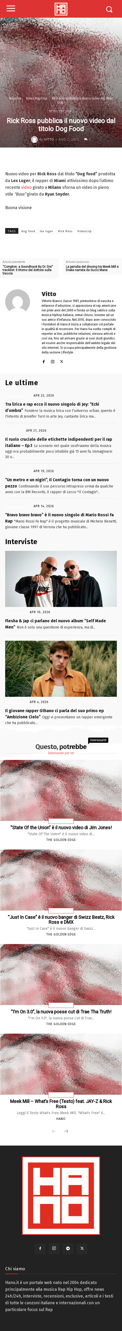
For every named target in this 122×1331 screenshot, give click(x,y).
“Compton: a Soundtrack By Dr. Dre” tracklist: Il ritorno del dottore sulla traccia (28, 270)
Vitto (49, 139)
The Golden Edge (61, 840)
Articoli (13, 432)
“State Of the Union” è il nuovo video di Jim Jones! (61, 827)
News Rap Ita (17, 397)
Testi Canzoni (61, 1095)
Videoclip (84, 231)
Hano (61, 1119)
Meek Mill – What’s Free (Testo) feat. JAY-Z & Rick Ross (61, 1104)
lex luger (47, 231)
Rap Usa (15, 98)
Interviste (15, 613)
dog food (28, 231)
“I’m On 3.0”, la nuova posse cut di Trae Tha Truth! (61, 1011)
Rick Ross (65, 231)
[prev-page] (54, 1131)
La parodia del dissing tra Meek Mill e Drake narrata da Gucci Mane (92, 268)
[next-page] (66, 1131)
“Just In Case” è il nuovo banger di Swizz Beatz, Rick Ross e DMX (61, 919)
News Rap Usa (36, 98)
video (26, 187)
